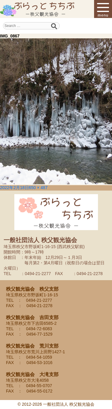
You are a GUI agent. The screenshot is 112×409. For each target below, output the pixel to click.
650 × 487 (38, 187)
